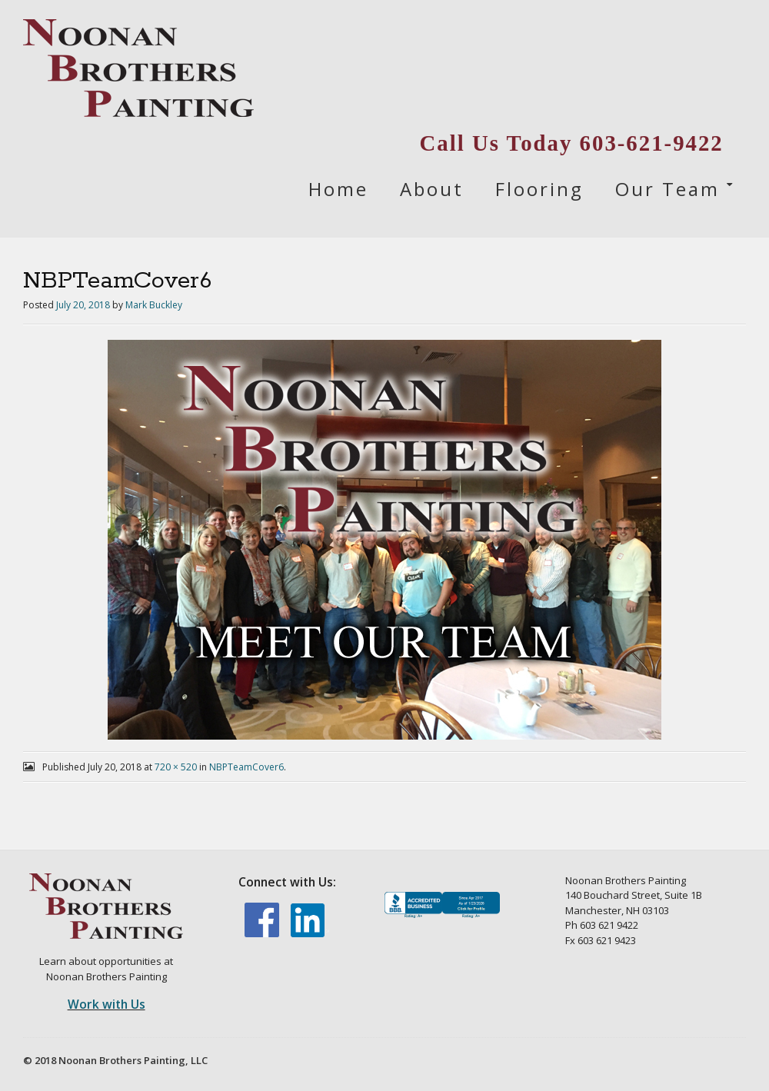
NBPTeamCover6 (246, 766)
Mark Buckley (153, 304)
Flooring (539, 188)
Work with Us (106, 1004)
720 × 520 (176, 766)
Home (338, 188)
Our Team (667, 188)
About (432, 188)
